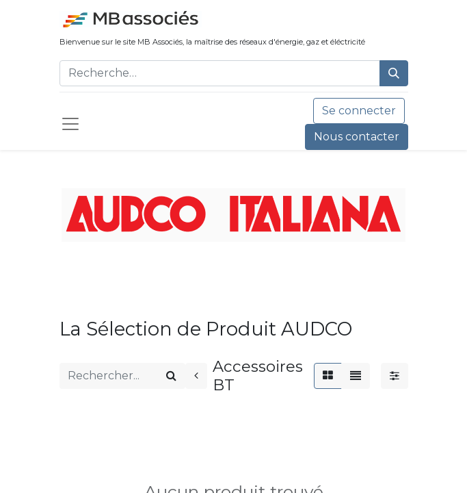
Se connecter (359, 110)
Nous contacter (356, 136)
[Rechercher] (393, 73)
